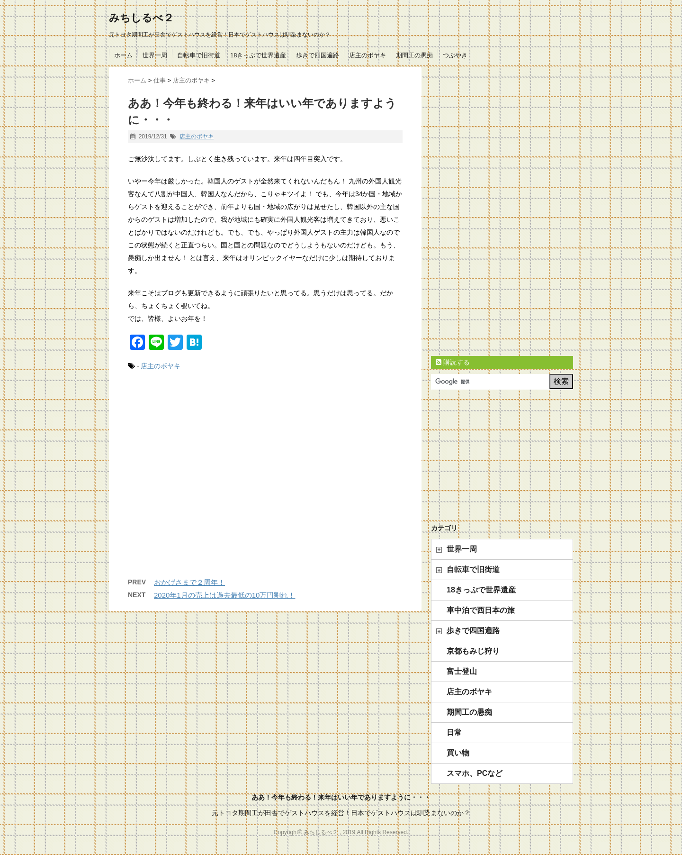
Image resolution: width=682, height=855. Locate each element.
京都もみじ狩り (473, 651)
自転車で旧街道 (198, 55)
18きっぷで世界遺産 (258, 55)
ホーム (123, 55)
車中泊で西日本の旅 (481, 610)
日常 (454, 732)
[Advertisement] (265, 483)
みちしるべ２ (141, 18)
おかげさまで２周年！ (189, 582)
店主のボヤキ (367, 55)
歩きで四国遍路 (317, 55)
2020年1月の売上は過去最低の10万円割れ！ (224, 595)
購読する (453, 362)
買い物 (458, 753)
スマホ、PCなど (475, 773)
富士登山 (462, 671)
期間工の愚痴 (414, 55)
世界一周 (155, 55)
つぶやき (455, 55)
